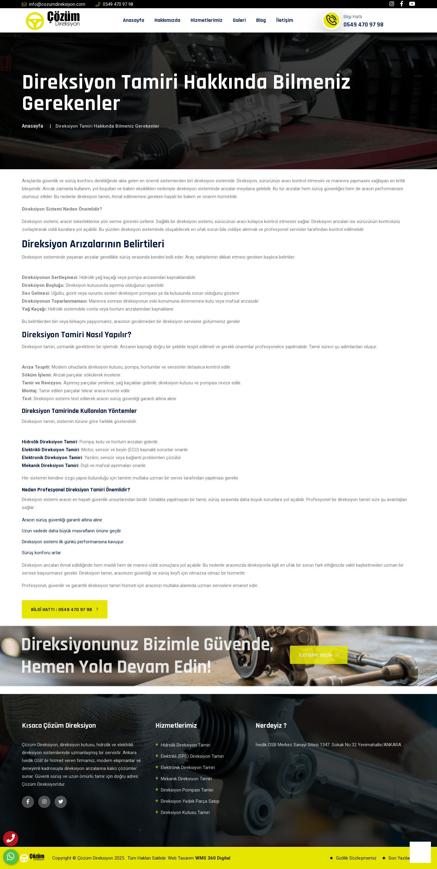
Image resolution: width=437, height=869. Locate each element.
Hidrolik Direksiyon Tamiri (49, 442)
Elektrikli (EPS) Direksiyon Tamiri (192, 756)
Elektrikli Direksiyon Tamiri (50, 449)
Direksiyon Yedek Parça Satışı (190, 801)
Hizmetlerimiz (206, 20)
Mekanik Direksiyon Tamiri (50, 465)
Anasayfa (133, 20)
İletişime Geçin (322, 655)
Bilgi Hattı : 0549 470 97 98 (64, 609)
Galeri (239, 20)
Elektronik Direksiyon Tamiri (52, 457)
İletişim (284, 20)
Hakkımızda (167, 20)
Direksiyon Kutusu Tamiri (185, 812)
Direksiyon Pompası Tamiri (187, 790)
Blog (261, 20)
